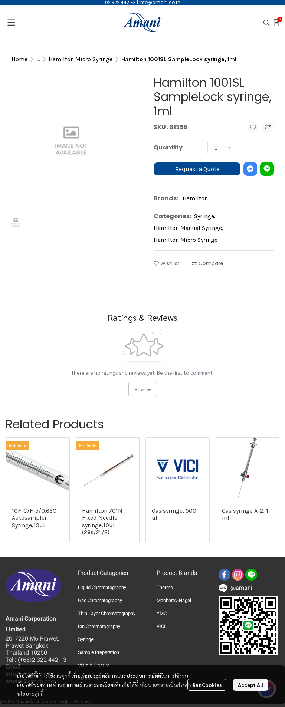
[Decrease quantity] (202, 147)
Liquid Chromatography (102, 587)
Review (143, 389)
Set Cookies (207, 684)
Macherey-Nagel (174, 600)
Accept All (250, 684)
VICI (161, 626)
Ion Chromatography (99, 626)
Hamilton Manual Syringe (188, 227)
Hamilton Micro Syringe (80, 59)
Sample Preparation (98, 652)
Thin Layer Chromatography (106, 613)
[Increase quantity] (229, 147)
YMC (162, 613)
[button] (266, 22)
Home (19, 59)
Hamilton (195, 198)
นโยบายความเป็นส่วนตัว (166, 684)
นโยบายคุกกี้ (30, 693)
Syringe (205, 216)
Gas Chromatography (100, 600)
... (38, 59)
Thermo (165, 587)
